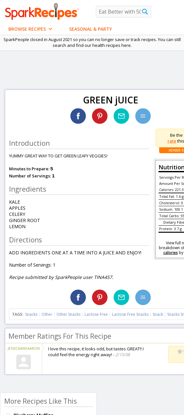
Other (47, 314)
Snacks (31, 314)
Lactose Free (96, 314)
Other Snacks (68, 314)
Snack (158, 314)
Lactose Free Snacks (130, 314)
